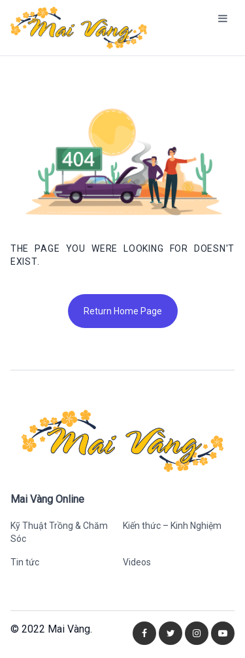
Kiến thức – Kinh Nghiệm (172, 525)
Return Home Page (123, 311)
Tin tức (24, 562)
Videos (137, 562)
